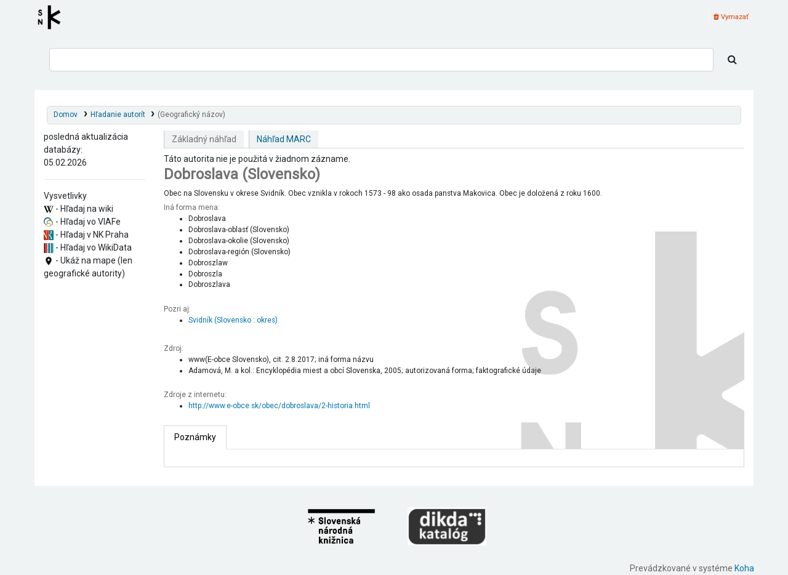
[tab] (195, 437)
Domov (66, 114)
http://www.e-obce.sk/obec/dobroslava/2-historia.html (279, 405)
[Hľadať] (732, 59)
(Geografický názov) (191, 114)
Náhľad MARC (284, 139)
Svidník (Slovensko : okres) (233, 320)
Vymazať (731, 17)
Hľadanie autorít (117, 114)
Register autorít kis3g (52, 17)
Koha (744, 568)
